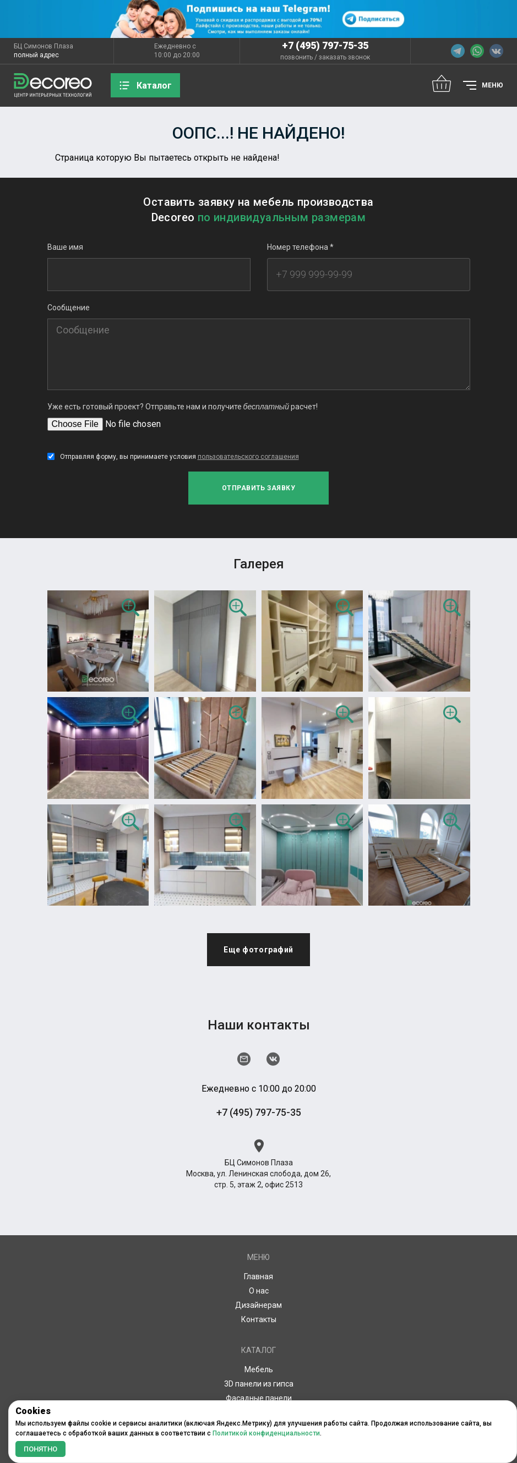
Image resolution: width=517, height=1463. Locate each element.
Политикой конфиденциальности (266, 1433)
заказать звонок (344, 57)
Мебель (258, 1369)
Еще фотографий (258, 949)
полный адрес (36, 55)
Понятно (40, 1449)
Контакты (258, 1319)
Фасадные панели (259, 1398)
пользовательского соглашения (248, 457)
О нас (259, 1290)
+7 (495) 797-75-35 (325, 45)
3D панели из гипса (258, 1383)
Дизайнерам (258, 1305)
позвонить (296, 57)
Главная (258, 1276)
